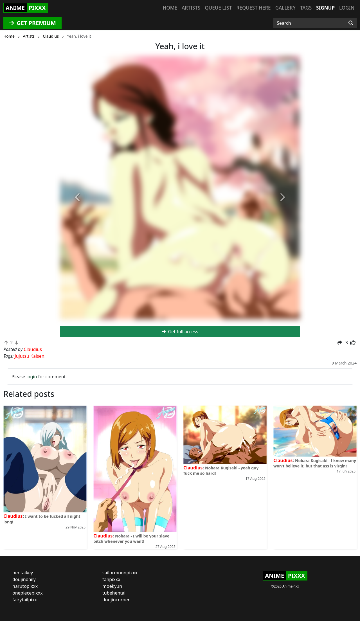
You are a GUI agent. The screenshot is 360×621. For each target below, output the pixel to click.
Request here (254, 7)
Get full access (180, 331)
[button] (78, 197)
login (31, 377)
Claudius (12, 516)
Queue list (218, 7)
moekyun (112, 586)
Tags (306, 7)
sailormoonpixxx (120, 573)
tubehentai (113, 593)
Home (170, 7)
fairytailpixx (24, 600)
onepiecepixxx (27, 593)
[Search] (351, 23)
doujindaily (24, 579)
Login (346, 7)
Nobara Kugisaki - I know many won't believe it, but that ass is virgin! (314, 463)
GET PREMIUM (32, 23)
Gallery (285, 7)
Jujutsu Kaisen (29, 356)
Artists (191, 7)
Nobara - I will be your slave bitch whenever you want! (131, 538)
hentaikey (22, 573)
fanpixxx (111, 579)
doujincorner (116, 600)
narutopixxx (25, 586)
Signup (325, 7)
